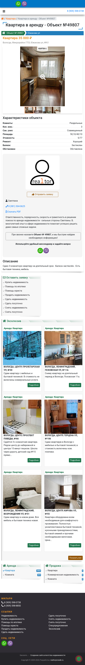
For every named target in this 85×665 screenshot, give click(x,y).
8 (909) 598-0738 (75, 11)
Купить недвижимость (12, 619)
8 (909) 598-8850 (11, 605)
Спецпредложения (58, 625)
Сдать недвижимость (12, 632)
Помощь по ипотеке (11, 622)
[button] (42, 75)
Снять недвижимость (60, 619)
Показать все (75, 558)
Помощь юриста (9, 625)
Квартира (11, 18)
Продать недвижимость (13, 629)
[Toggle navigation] (3, 11)
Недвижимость (9, 615)
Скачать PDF (13, 211)
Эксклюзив (54, 629)
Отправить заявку (42, 194)
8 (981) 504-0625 (15, 206)
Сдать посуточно (57, 615)
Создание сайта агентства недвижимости (47, 655)
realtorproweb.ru (56, 660)
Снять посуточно (57, 622)
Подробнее (34, 385)
